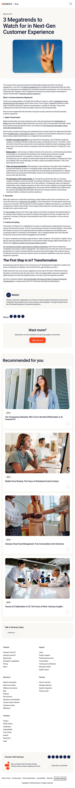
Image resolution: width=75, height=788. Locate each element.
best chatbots (10, 212)
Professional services (46, 658)
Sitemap (49, 778)
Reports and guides (9, 682)
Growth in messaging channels (16, 140)
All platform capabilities (11, 661)
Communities (43, 661)
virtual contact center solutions (22, 187)
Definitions (6, 708)
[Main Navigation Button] (70, 4)
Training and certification (47, 664)
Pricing (5, 664)
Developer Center (45, 667)
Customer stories (9, 705)
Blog (4, 691)
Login (41, 652)
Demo (5, 667)
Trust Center (7, 732)
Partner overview (44, 682)
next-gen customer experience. (30, 94)
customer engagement (30, 87)
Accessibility (41, 778)
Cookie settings (60, 778)
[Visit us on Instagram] (53, 756)
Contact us (11, 633)
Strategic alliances (45, 685)
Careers (5, 721)
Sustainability (7, 729)
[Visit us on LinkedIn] (49, 756)
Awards (5, 735)
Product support (44, 655)
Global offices (7, 724)
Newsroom (7, 738)
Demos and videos (9, 685)
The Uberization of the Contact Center (19, 179)
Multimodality (11, 152)
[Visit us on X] (57, 756)
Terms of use (6, 778)
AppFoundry (7, 658)
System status (44, 670)
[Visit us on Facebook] (60, 756)
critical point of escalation (28, 202)
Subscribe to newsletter (59, 765)
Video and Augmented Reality (16, 166)
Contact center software (11, 702)
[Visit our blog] (68, 756)
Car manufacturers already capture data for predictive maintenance (26, 247)
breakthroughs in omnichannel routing (21, 134)
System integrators (45, 688)
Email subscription (29, 778)
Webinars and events (10, 688)
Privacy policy (16, 778)
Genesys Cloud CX (9, 652)
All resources (7, 697)
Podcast (6, 694)
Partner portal (43, 691)
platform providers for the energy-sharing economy (29, 243)
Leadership (7, 727)
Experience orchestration (11, 699)
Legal (5, 741)
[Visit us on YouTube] (64, 756)
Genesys (15, 294)
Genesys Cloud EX (9, 655)
